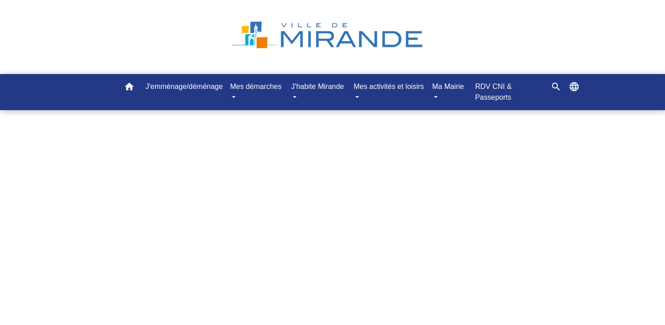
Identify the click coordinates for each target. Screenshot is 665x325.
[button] (129, 88)
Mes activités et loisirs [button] (389, 86)
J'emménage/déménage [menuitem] (184, 86)
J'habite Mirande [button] (317, 86)
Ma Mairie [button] (448, 86)
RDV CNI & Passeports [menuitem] (493, 92)
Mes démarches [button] (256, 86)
